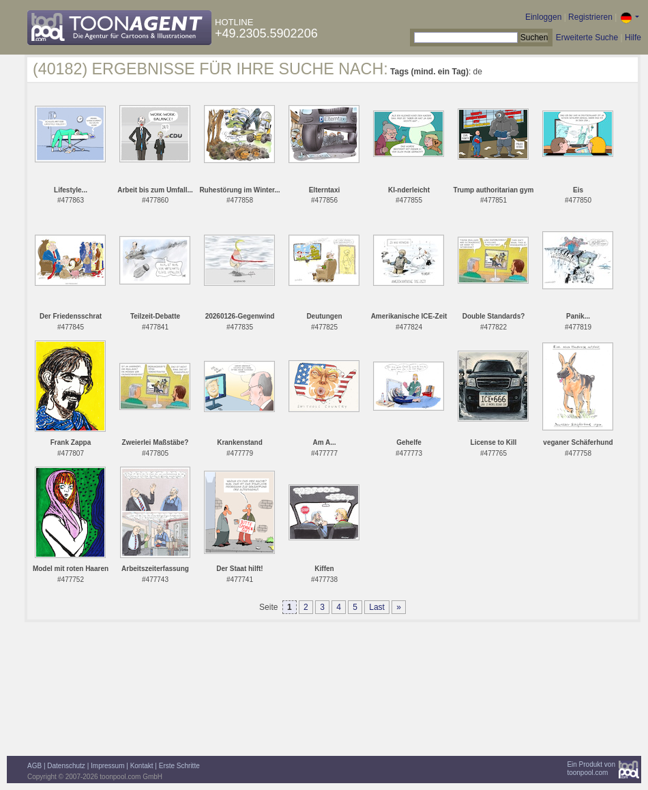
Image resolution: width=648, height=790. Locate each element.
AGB (34, 766)
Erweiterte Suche (587, 37)
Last (377, 607)
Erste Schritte (179, 766)
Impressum (107, 766)
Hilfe (633, 37)
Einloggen (543, 17)
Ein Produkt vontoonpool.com (591, 768)
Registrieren (590, 17)
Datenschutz (66, 766)
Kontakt (141, 766)
